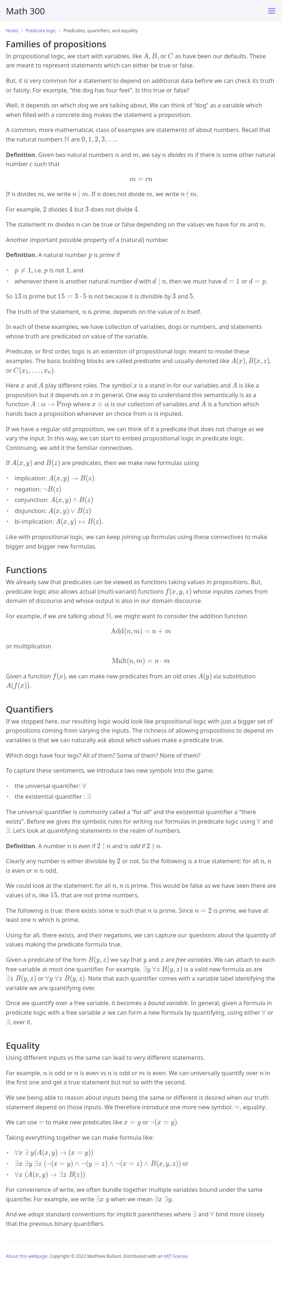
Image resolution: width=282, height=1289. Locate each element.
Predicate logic (41, 31)
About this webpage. (27, 1256)
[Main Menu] (271, 11)
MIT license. (176, 1256)
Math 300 (25, 11)
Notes (12, 31)
